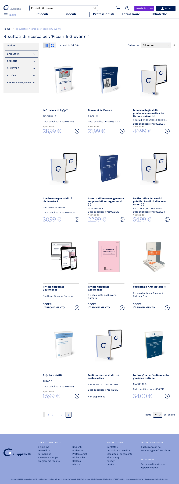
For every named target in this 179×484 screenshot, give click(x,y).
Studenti (42, 14)
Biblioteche (158, 14)
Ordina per (133, 45)
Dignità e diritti (52, 375)
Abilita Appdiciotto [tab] (19, 82)
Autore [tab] (11, 75)
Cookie (110, 464)
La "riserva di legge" (55, 110)
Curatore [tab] (13, 68)
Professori (78, 450)
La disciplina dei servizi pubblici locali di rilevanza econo (149, 201)
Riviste (76, 464)
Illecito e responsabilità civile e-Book (57, 200)
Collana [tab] (12, 61)
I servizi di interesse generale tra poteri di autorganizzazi (106, 201)
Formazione (131, 14)
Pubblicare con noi (151, 446)
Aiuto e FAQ (113, 457)
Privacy (111, 460)
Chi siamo (43, 446)
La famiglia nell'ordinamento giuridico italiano (151, 377)
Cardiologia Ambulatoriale (149, 286)
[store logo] (12, 7)
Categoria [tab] (13, 53)
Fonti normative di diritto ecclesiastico (103, 377)
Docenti (70, 14)
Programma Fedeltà (49, 460)
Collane (76, 460)
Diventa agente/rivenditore (155, 450)
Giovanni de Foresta (100, 110)
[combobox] (63, 8)
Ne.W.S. (34, 479)
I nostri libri (44, 450)
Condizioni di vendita (118, 450)
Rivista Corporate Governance (53, 288)
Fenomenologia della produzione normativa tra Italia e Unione (148, 113)
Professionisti (103, 14)
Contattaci (112, 446)
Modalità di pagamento (120, 453)
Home (6, 28)
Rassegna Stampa (48, 457)
